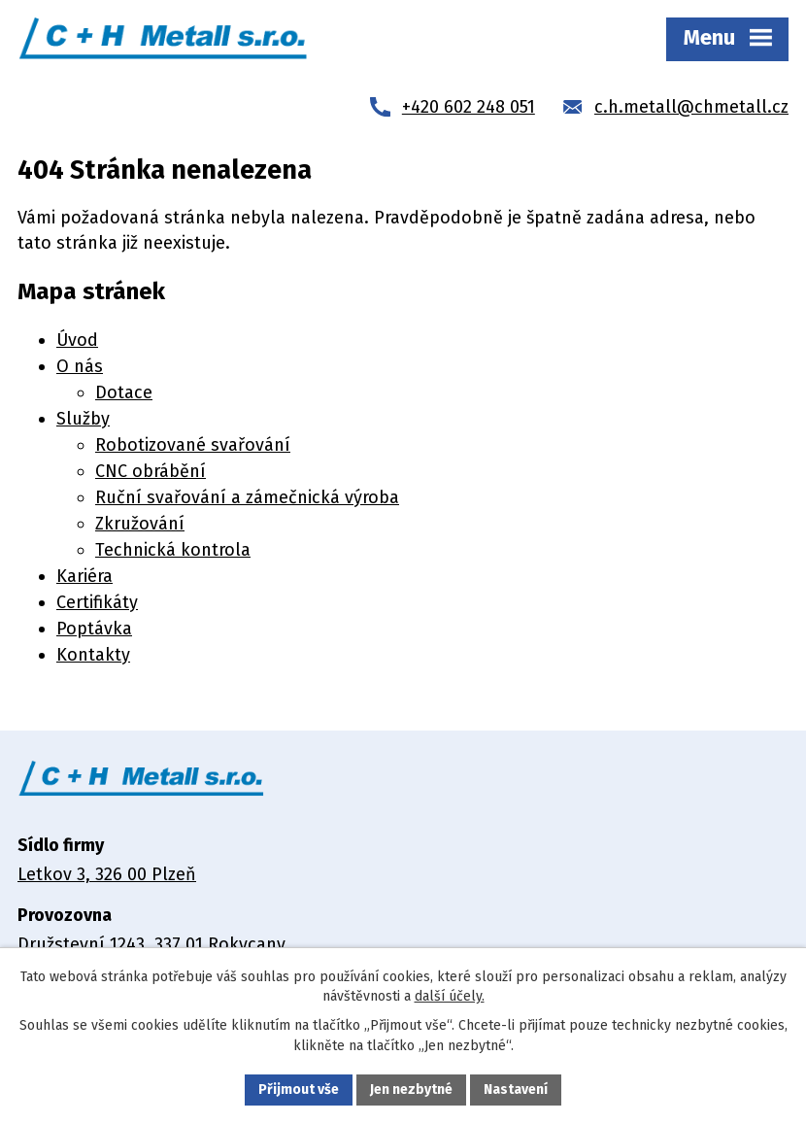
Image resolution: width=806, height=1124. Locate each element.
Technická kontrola (173, 550)
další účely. (450, 996)
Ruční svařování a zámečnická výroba (247, 497)
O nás (79, 366)
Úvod (77, 340)
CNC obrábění (150, 471)
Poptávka (94, 628)
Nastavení (516, 1089)
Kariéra (84, 576)
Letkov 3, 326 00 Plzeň (106, 874)
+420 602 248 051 (468, 107)
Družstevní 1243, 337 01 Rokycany (151, 944)
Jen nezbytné (411, 1089)
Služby (83, 418)
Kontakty (93, 654)
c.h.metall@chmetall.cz (691, 107)
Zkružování (140, 523)
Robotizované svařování (192, 445)
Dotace (123, 392)
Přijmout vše (298, 1089)
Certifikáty (97, 602)
